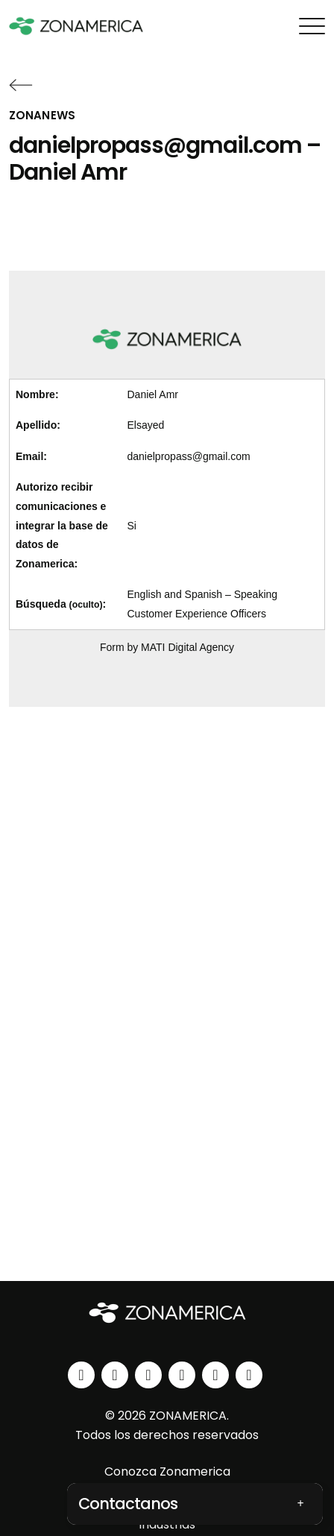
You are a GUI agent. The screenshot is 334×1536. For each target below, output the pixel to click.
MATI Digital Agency (187, 647)
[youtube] (181, 1375)
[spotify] (215, 1375)
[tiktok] (249, 1375)
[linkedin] (81, 1375)
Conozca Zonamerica (167, 1471)
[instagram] (114, 1375)
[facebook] (148, 1375)
